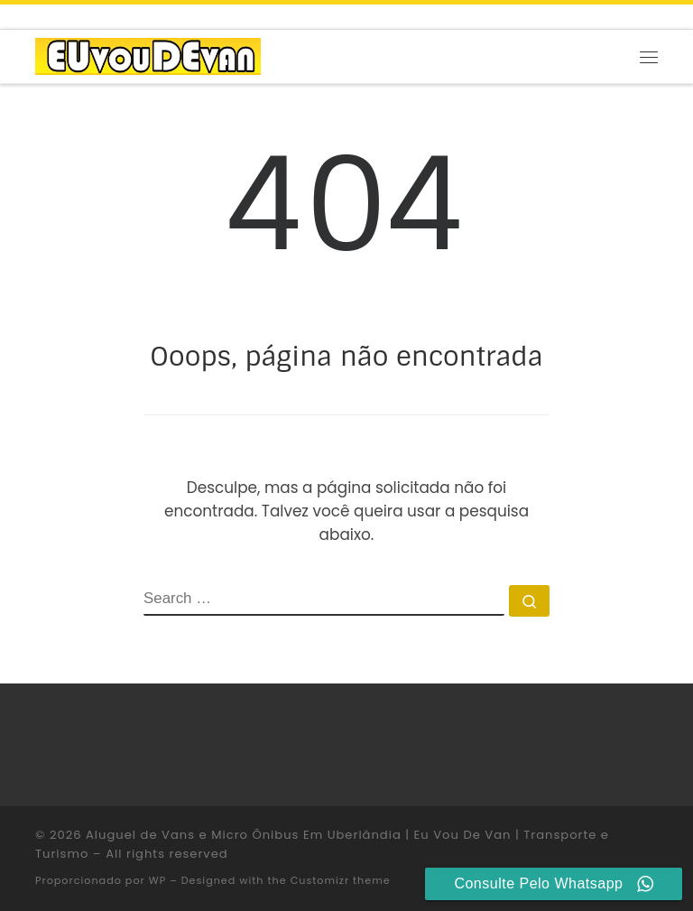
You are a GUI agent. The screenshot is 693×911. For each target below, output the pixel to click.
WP (157, 880)
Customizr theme (341, 880)
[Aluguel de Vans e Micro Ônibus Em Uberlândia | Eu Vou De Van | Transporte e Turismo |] (148, 56)
